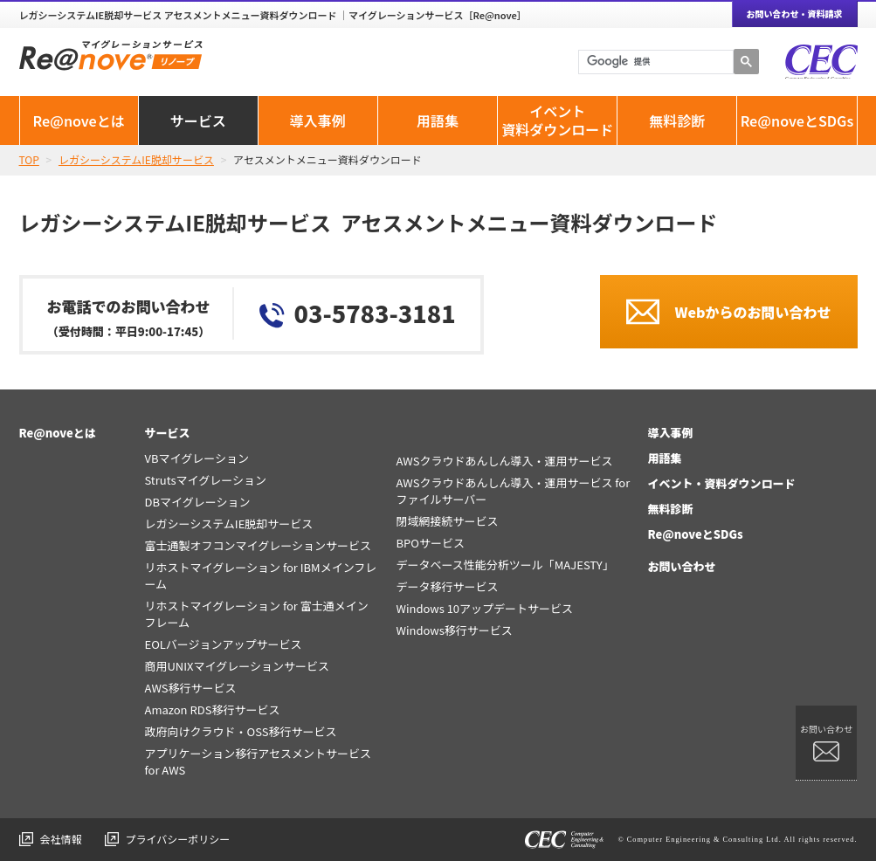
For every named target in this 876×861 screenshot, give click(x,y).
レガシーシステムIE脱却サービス (228, 523)
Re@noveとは (78, 120)
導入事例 (318, 120)
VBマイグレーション (196, 458)
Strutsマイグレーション (205, 480)
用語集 (438, 120)
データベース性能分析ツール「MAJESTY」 (504, 564)
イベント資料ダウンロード (557, 120)
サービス (198, 120)
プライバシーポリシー (178, 838)
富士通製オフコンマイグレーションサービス (257, 545)
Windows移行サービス (454, 630)
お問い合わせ (681, 566)
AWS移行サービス (190, 687)
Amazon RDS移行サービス (211, 709)
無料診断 (677, 120)
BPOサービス (430, 542)
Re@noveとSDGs (797, 120)
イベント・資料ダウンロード (721, 483)
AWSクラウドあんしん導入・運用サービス (504, 460)
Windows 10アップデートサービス (484, 608)
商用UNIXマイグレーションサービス (236, 666)
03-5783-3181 (375, 313)
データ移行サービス (447, 586)
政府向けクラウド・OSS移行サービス (240, 731)
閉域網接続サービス (447, 521)
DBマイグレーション (197, 501)
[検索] (656, 62)
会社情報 (61, 838)
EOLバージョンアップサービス (222, 644)
